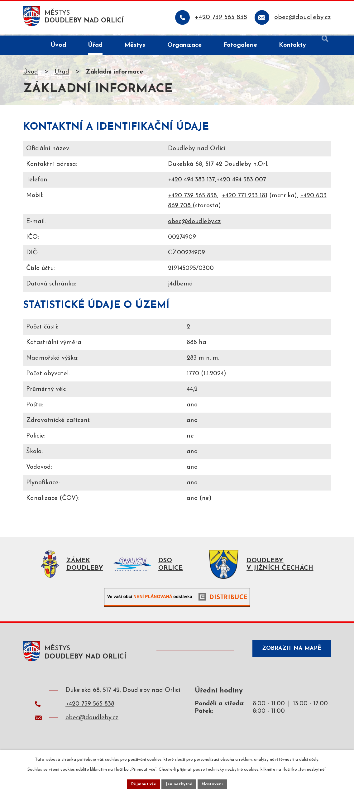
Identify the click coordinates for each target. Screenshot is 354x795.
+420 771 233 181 (244, 197)
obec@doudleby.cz (194, 223)
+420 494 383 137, (192, 182)
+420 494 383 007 (241, 182)
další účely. (309, 758)
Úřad (62, 74)
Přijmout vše (142, 783)
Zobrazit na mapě (288, 655)
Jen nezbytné (179, 783)
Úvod (30, 74)
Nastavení (214, 783)
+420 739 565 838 (192, 197)
